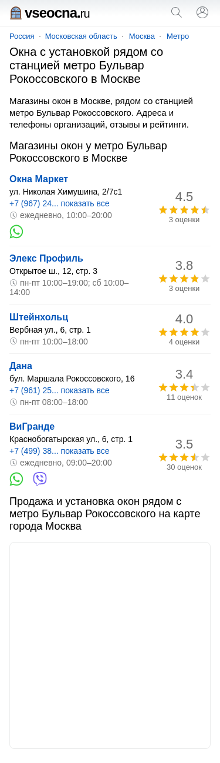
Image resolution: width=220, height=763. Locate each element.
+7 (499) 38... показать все (59, 451)
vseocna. (49, 13)
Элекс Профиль (46, 258)
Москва (142, 36)
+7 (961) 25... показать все (59, 390)
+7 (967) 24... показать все (59, 203)
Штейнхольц (38, 317)
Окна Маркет (38, 179)
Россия (22, 36)
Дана (20, 366)
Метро (178, 36)
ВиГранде (32, 426)
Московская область (81, 36)
